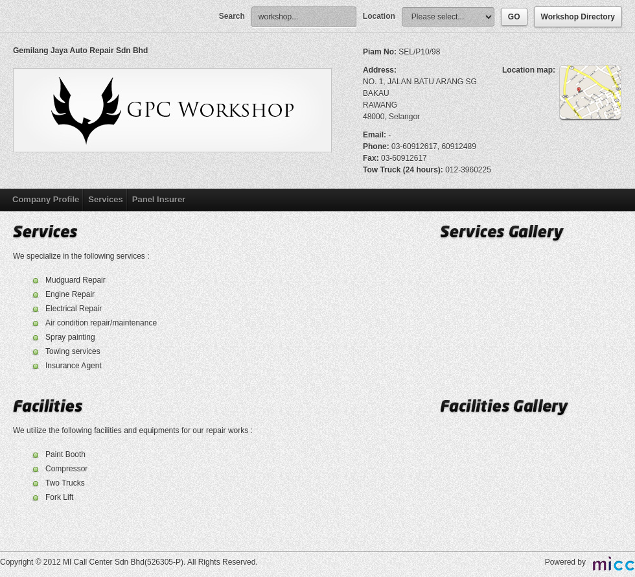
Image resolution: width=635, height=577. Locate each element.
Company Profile (45, 199)
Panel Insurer (158, 199)
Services (105, 199)
